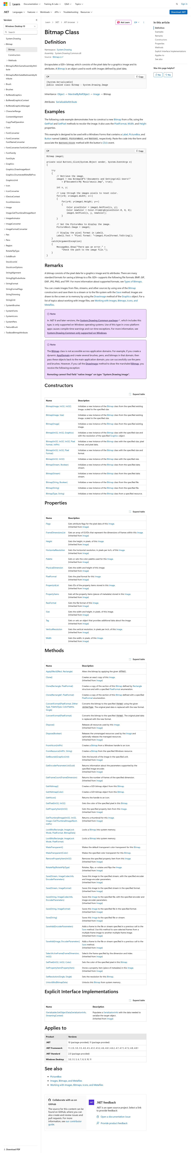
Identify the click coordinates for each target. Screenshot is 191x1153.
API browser (69, 22)
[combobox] (20, 26)
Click (105, 142)
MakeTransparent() (54, 847)
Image (96, 94)
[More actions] (143, 22)
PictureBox (134, 134)
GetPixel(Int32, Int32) (55, 803)
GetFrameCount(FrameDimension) (61, 777)
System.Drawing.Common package (99, 320)
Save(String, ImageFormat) (58, 908)
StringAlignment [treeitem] (13, 272)
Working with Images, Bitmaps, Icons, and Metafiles (76, 1084)
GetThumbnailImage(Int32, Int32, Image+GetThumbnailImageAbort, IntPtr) (61, 820)
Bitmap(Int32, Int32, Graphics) (60, 432)
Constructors (161, 39)
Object (60, 94)
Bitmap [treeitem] (11, 49)
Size (48, 611)
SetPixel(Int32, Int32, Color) (58, 962)
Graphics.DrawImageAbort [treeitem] (18, 169)
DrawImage (100, 296)
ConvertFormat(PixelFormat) (59, 715)
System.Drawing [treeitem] (13, 38)
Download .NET (178, 12)
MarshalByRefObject (78, 94)
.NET (57, 22)
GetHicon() (51, 797)
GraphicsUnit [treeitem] (12, 180)
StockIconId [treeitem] (11, 261)
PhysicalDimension (54, 567)
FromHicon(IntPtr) (54, 745)
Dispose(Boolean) (54, 733)
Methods (159, 47)
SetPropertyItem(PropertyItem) (60, 967)
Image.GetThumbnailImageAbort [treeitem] (21, 212)
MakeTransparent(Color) (57, 852)
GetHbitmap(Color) (54, 791)
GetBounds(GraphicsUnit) (57, 756)
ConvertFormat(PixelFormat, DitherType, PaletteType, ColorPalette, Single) (62, 706)
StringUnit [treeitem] (10, 299)
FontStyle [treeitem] (10, 158)
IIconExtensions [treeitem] (13, 202)
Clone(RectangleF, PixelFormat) (60, 694)
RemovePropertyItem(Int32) (58, 858)
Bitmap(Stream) (53, 473)
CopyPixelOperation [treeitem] (15, 122)
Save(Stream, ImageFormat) (58, 888)
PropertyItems (52, 594)
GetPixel (49, 123)
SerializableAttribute (66, 101)
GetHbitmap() (52, 786)
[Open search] (177, 4)
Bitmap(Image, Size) (55, 415)
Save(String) (51, 917)
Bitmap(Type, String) (55, 493)
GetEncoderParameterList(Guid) (60, 765)
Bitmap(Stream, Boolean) (57, 464)
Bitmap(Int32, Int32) (55, 459)
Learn (47, 22)
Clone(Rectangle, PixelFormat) (59, 686)
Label (125, 134)
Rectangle (137, 686)
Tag (47, 620)
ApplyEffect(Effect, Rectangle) (59, 671)
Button (48, 138)
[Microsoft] (5, 4)
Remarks (159, 35)
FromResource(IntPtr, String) (59, 751)
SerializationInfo (111, 1012)
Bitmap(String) (52, 487)
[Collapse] (36, 20)
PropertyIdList (52, 585)
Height (142, 123)
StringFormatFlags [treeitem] (14, 289)
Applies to (159, 55)
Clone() (49, 677)
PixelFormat (120, 123)
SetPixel (62, 123)
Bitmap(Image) (52, 423)
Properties (159, 43)
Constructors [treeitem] (14, 55)
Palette (49, 558)
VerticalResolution (54, 629)
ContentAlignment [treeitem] (14, 116)
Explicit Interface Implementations (170, 51)
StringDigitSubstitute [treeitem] (15, 278)
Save (118, 292)
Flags (48, 523)
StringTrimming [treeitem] (13, 294)
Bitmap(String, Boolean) (56, 482)
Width (131, 123)
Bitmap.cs (57, 56)
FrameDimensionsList (55, 532)
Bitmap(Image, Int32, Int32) (58, 406)
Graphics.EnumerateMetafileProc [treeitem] (21, 174)
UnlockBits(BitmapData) (57, 982)
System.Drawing (64, 49)
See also (158, 59)
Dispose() (50, 724)
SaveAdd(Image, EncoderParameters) (63, 941)
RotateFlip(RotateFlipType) (58, 867)
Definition (159, 27)
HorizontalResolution (55, 550)
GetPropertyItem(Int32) (56, 808)
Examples (159, 31)
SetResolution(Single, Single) (59, 976)
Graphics (126, 296)
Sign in (184, 3)
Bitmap (61, 68)
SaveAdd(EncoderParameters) (59, 926)
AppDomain (63, 355)
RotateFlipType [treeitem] (12, 250)
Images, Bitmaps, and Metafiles (66, 1080)
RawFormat (51, 602)
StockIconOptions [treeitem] (14, 267)
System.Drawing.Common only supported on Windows (77, 332)
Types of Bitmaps (133, 281)
